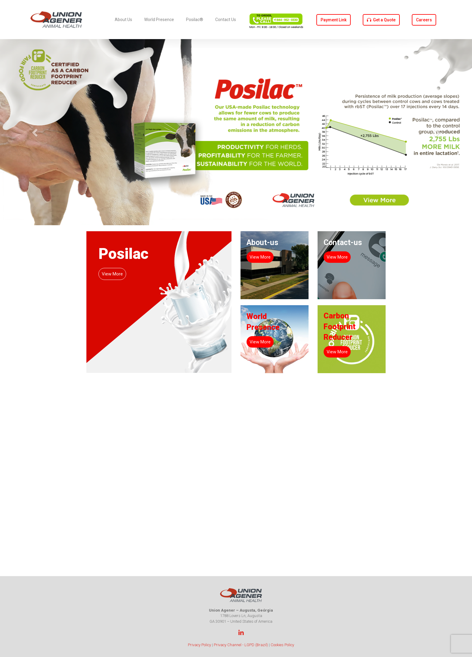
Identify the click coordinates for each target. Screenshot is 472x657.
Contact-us (343, 242)
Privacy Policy (199, 645)
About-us (262, 242)
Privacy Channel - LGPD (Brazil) (241, 645)
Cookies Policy (282, 645)
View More (112, 274)
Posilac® (194, 19)
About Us (123, 19)
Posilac (123, 253)
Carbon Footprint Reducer (340, 327)
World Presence (159, 19)
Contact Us (225, 19)
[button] (35, 132)
